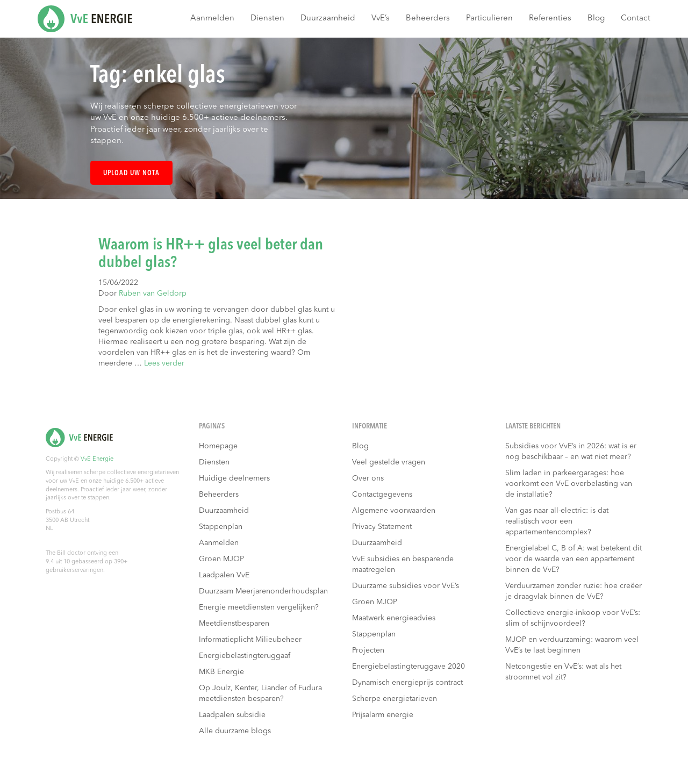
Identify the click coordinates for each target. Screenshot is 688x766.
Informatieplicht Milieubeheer (250, 639)
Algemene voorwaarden (393, 510)
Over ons (368, 478)
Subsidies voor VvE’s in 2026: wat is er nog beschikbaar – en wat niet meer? (570, 451)
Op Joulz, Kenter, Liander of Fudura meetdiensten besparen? (260, 693)
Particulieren (489, 19)
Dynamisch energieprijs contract (407, 682)
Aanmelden (212, 19)
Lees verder (164, 363)
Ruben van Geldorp (153, 293)
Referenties (550, 19)
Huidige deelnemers (234, 478)
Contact (635, 19)
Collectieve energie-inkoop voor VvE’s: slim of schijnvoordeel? (572, 618)
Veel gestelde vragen (388, 462)
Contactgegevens (382, 494)
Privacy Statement (382, 527)
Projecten (368, 650)
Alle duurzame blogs (235, 731)
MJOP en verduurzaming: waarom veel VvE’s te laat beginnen (572, 645)
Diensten (267, 19)
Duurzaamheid (327, 19)
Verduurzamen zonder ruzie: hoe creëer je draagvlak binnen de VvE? (573, 591)
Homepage (218, 446)
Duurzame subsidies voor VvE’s (405, 586)
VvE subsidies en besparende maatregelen (403, 564)
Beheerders (428, 19)
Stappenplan (220, 527)
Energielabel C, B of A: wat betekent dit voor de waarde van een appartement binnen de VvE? (573, 559)
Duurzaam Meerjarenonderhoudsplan (263, 591)
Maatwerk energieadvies (393, 618)
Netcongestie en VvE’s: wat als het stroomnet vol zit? (563, 672)
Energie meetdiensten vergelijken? (259, 607)
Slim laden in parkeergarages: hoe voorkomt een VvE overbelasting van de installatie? (568, 483)
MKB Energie (221, 672)
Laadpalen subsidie (232, 715)
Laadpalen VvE (224, 575)
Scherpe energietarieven (394, 699)
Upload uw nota (131, 173)
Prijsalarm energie (382, 715)
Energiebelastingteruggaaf (244, 656)
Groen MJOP (221, 559)
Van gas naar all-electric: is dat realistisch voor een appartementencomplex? (556, 521)
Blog (596, 19)
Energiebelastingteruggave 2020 (408, 666)
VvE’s (380, 19)
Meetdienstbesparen (234, 623)
